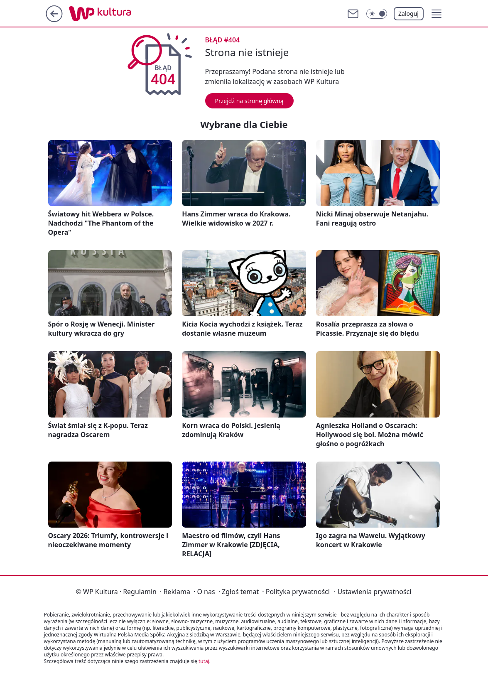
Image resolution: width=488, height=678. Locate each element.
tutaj (204, 661)
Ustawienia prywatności (372, 591)
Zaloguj (408, 13)
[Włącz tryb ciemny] (376, 14)
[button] (436, 13)
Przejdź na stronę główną (249, 101)
